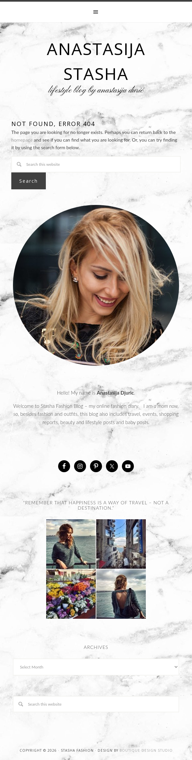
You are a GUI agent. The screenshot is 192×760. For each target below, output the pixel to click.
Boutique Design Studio (146, 750)
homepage (22, 140)
